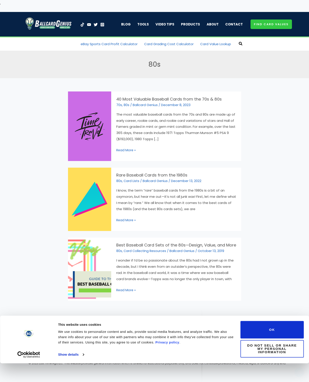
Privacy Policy (158, 327)
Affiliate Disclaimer (187, 327)
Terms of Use (133, 327)
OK (272, 348)
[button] (271, 24)
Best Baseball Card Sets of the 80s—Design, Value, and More (173, 244)
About (213, 24)
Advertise (231, 327)
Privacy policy (167, 361)
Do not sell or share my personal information (272, 367)
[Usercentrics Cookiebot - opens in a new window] (28, 373)
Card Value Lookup (215, 44)
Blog (126, 24)
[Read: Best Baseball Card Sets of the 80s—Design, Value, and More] (89, 268)
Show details (68, 373)
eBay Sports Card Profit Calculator (109, 44)
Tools (143, 24)
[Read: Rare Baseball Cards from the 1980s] (89, 198)
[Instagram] (102, 25)
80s (126, 104)
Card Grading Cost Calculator (169, 44)
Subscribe (250, 327)
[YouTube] (89, 25)
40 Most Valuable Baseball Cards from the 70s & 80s (166, 99)
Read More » (126, 150)
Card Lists (132, 180)
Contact (234, 24)
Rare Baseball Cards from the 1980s (150, 174)
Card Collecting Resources (146, 249)
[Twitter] (96, 25)
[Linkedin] (49, 328)
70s (119, 104)
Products (190, 24)
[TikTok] (82, 25)
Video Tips (164, 24)
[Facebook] (80, 328)
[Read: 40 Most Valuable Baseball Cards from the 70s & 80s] (89, 125)
